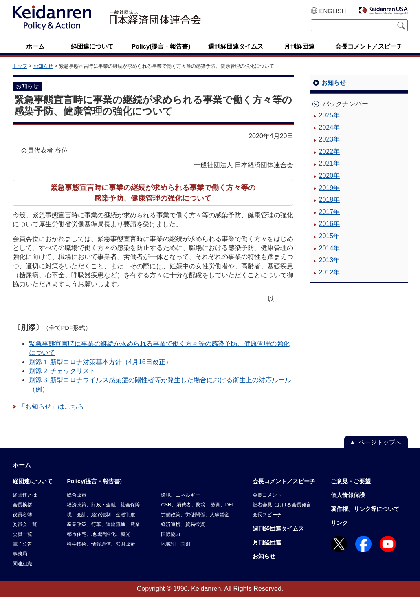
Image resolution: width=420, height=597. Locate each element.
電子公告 (22, 544)
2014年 (329, 248)
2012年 (329, 272)
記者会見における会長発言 (282, 505)
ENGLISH (332, 10)
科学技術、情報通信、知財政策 (101, 544)
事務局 (20, 554)
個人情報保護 (348, 495)
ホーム (22, 465)
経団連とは (25, 495)
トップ (20, 66)
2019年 (329, 187)
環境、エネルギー (180, 495)
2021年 (329, 163)
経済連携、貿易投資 (183, 524)
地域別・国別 (175, 544)
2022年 (329, 151)
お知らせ (43, 66)
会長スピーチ (267, 514)
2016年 (329, 223)
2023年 (329, 139)
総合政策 (76, 495)
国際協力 (170, 534)
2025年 (329, 115)
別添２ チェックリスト (62, 370)
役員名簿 (22, 514)
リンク (339, 523)
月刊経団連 (267, 542)
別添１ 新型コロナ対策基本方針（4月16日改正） (100, 361)
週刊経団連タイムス (278, 528)
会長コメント (267, 495)
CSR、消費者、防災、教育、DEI (197, 505)
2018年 (329, 199)
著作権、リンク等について (365, 509)
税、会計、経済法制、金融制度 (101, 514)
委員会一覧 (25, 524)
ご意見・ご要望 (351, 481)
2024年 (329, 127)
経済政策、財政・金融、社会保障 (103, 505)
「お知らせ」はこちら (51, 406)
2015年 (329, 235)
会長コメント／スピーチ (284, 481)
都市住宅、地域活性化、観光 (98, 534)
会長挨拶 (22, 505)
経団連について (33, 481)
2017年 (329, 211)
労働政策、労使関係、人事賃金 (195, 514)
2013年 (329, 259)
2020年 (329, 175)
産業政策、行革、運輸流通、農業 (103, 524)
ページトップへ (379, 442)
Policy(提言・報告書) (94, 481)
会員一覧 (22, 534)
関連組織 (22, 563)
